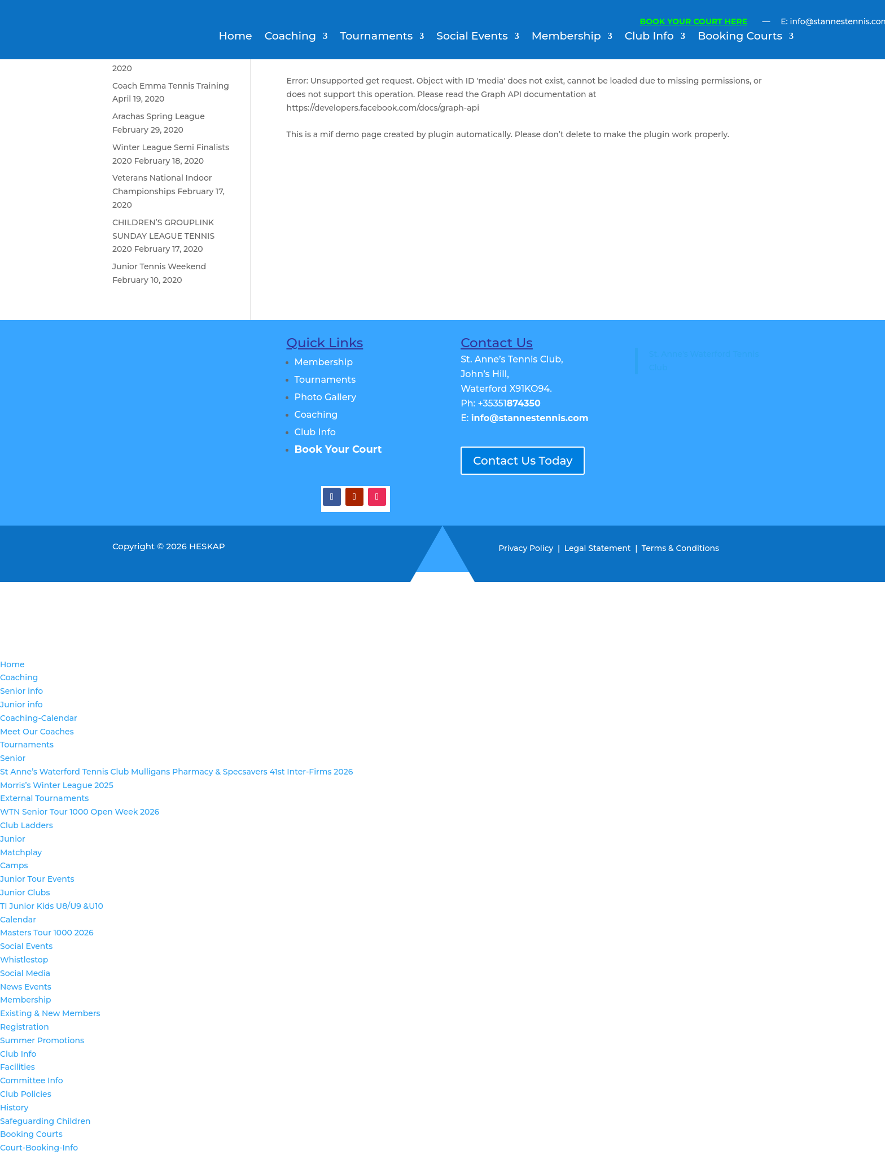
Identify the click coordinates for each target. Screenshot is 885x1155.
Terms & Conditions (680, 548)
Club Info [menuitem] (18, 1054)
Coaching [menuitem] (19, 677)
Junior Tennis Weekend (159, 266)
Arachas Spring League (158, 116)
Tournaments (376, 37)
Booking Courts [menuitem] (31, 1134)
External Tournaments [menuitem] (44, 798)
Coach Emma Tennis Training (170, 86)
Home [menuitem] (12, 664)
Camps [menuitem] (14, 865)
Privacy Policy (525, 548)
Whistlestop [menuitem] (24, 960)
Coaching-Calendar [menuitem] (38, 718)
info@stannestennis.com (530, 418)
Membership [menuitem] (25, 1000)
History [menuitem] (14, 1107)
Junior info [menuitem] (21, 704)
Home (235, 37)
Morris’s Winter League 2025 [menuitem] (56, 785)
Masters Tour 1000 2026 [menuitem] (47, 933)
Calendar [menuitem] (18, 920)
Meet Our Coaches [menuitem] (37, 732)
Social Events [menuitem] (26, 946)
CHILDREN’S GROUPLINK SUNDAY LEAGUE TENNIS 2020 (163, 236)
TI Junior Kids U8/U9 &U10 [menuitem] (51, 906)
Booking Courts (740, 37)
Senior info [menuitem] (21, 691)
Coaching (290, 37)
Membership (566, 37)
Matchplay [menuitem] (21, 852)
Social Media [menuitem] (25, 973)
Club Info (649, 37)
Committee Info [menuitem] (31, 1080)
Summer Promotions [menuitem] (42, 1040)
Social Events (472, 37)
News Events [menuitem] (25, 987)
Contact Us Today (522, 460)
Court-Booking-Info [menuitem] (39, 1148)
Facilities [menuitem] (17, 1067)
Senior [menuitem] (12, 758)
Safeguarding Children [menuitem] (45, 1121)
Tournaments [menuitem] (27, 745)
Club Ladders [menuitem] (26, 825)
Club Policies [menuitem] (25, 1094)
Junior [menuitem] (12, 839)
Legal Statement (597, 548)
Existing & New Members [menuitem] (50, 1013)
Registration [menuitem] (24, 1027)
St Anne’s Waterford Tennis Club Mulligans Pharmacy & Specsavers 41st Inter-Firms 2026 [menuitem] (176, 772)
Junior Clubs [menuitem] (25, 892)
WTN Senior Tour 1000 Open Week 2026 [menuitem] (79, 812)
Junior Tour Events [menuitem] (37, 879)
